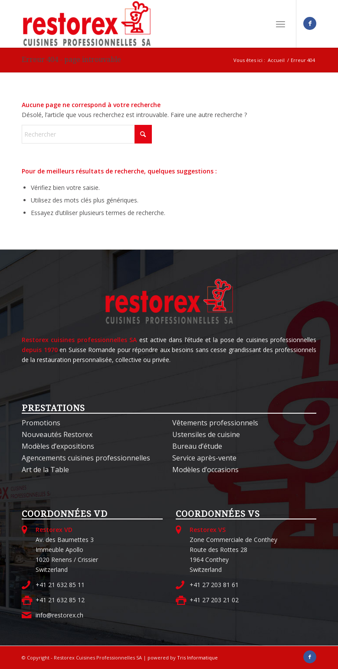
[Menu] (280, 24)
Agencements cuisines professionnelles (86, 458)
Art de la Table (45, 469)
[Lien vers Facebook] (309, 23)
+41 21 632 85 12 (60, 600)
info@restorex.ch (59, 615)
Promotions (41, 423)
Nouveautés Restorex (57, 434)
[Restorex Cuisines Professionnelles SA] (87, 24)
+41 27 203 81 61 (214, 585)
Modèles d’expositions (58, 446)
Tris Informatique (197, 657)
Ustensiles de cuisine (206, 434)
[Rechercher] (87, 134)
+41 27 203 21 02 (214, 600)
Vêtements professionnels (215, 423)
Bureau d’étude (197, 446)
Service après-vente (204, 458)
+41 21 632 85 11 (60, 585)
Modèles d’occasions (205, 469)
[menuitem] (280, 24)
